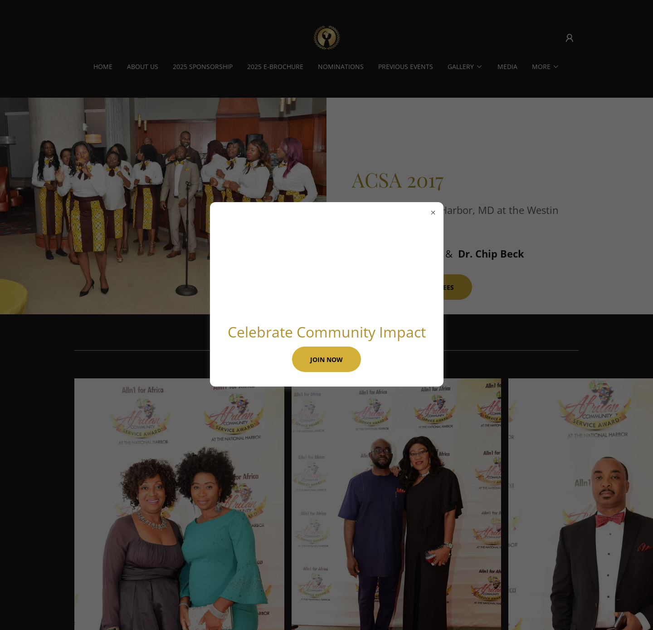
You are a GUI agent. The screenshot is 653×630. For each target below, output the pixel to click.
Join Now (326, 359)
